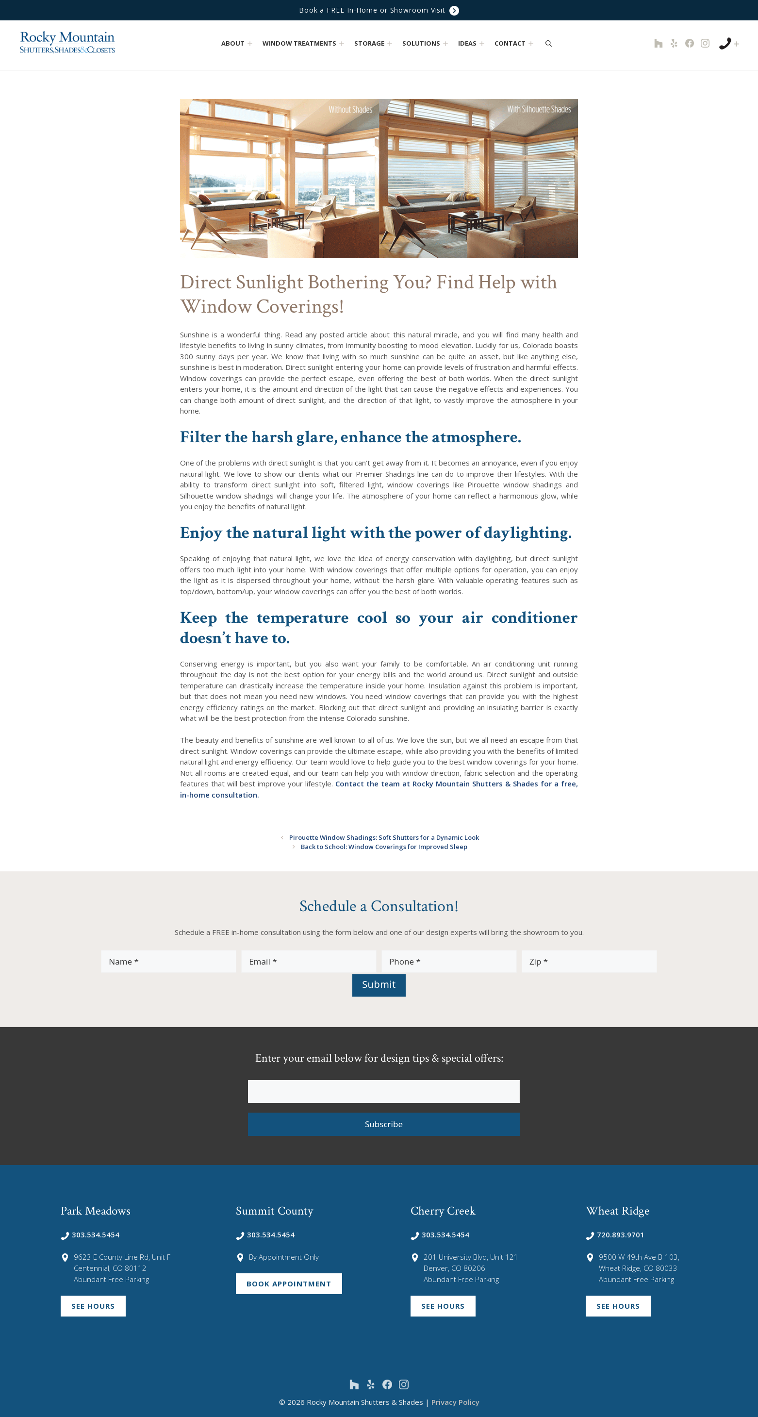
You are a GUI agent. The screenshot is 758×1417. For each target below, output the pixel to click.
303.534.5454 (90, 1234)
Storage (374, 43)
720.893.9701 (615, 1234)
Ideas (472, 43)
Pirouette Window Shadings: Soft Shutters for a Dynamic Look (384, 837)
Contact (515, 43)
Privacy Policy (455, 1401)
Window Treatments (304, 43)
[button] (250, 43)
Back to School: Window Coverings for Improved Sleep (384, 846)
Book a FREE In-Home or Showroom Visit (379, 10)
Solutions (426, 43)
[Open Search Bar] (549, 43)
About (238, 43)
